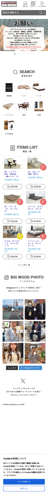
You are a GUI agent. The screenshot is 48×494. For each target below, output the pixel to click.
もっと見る (22, 265)
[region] (24, 474)
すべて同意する (24, 482)
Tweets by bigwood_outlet (13, 404)
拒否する (24, 489)
